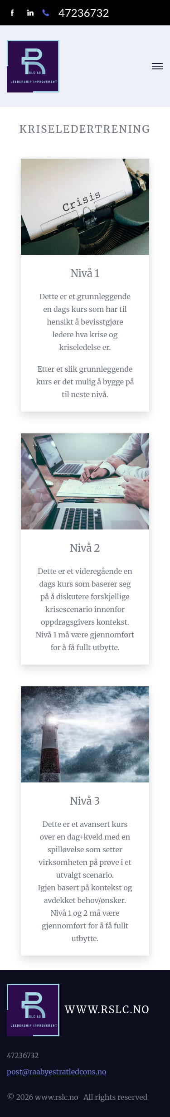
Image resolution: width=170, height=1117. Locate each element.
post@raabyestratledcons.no (56, 1071)
